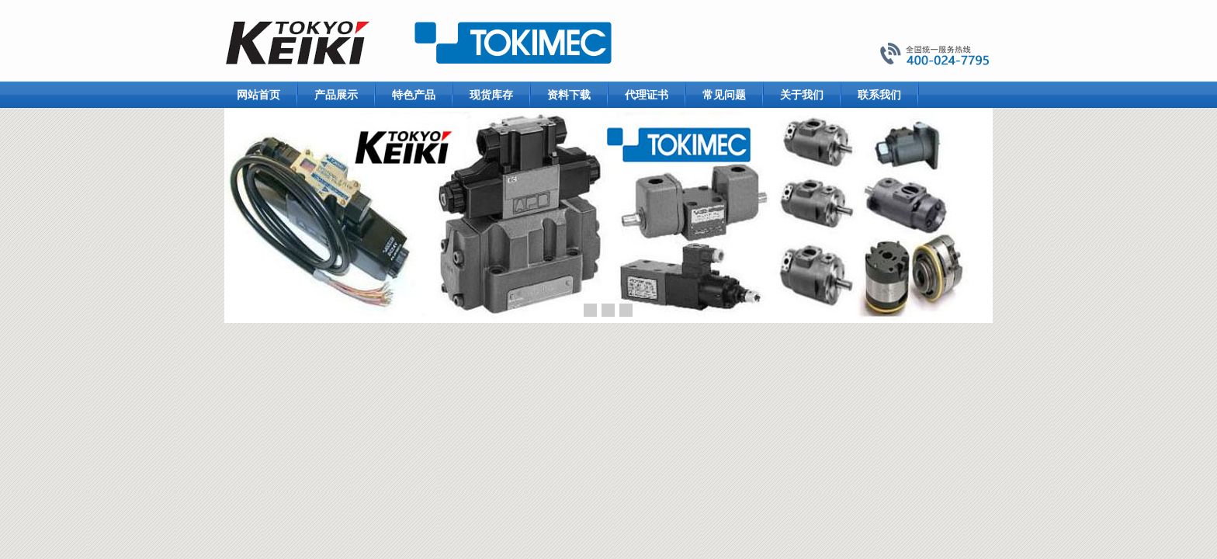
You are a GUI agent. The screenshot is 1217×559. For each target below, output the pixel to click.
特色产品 (413, 95)
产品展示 (336, 95)
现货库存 (491, 95)
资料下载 (569, 95)
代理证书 (646, 95)
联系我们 (879, 95)
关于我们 (801, 95)
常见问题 (724, 95)
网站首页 (258, 95)
